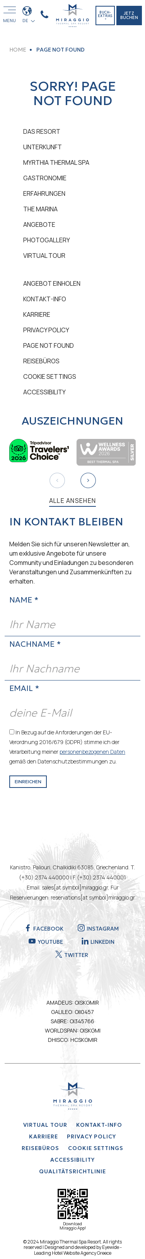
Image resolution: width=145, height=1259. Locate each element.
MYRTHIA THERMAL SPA (56, 162)
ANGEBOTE (39, 224)
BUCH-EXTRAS (105, 14)
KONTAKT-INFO (44, 299)
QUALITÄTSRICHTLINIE (72, 1171)
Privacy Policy (46, 330)
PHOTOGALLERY (46, 240)
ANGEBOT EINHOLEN (51, 283)
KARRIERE (36, 314)
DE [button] (26, 20)
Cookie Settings (49, 376)
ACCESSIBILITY (44, 392)
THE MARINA (40, 209)
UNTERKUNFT (42, 147)
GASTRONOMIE (45, 178)
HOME (17, 49)
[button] (88, 480)
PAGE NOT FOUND (48, 345)
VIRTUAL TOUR (44, 255)
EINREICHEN (28, 781)
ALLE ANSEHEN (72, 500)
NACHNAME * (35, 644)
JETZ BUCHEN (129, 15)
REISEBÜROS (41, 361)
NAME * (23, 599)
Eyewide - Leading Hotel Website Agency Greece (78, 1250)
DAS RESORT (41, 131)
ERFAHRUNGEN (44, 193)
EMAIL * (24, 688)
